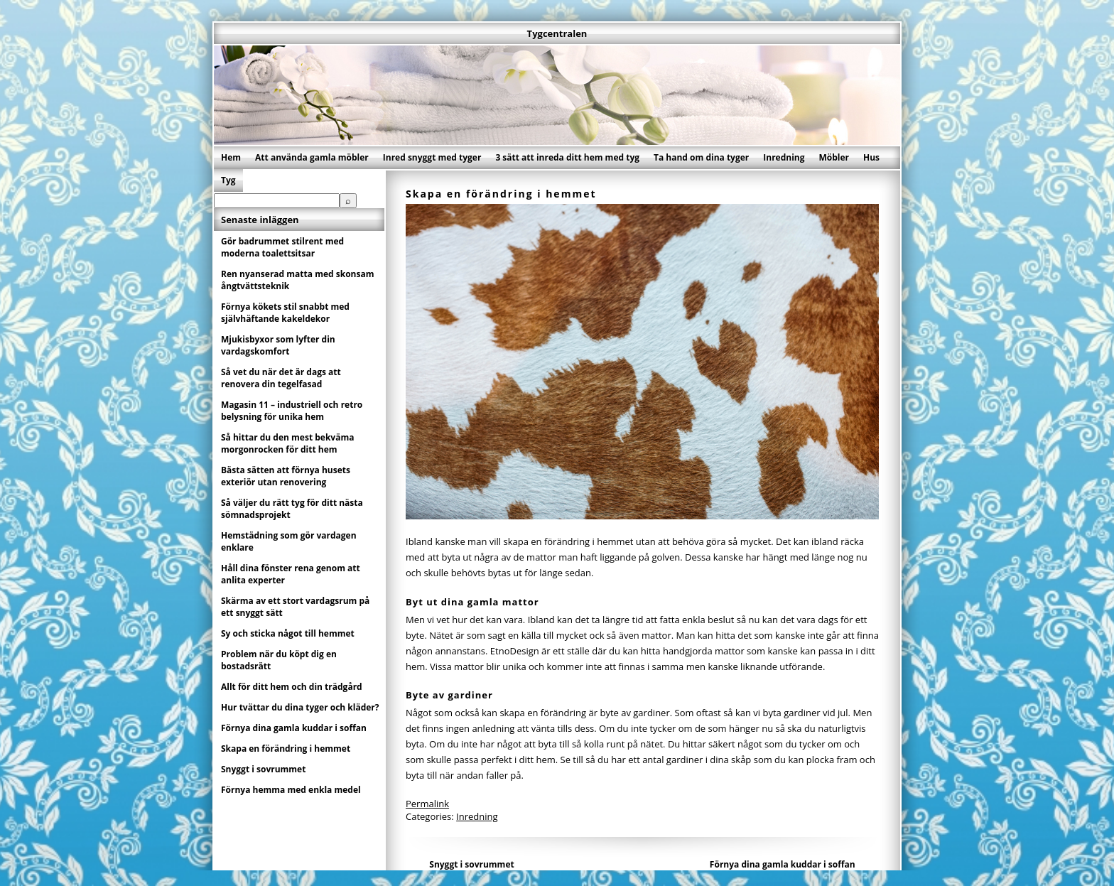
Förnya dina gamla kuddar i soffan (782, 864)
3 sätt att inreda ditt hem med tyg (567, 157)
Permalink (427, 803)
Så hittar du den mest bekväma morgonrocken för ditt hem (287, 443)
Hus (871, 157)
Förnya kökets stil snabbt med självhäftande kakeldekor (285, 313)
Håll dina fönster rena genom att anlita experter (290, 574)
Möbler (833, 157)
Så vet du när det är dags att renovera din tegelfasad (281, 378)
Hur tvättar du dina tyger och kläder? (300, 707)
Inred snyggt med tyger (432, 157)
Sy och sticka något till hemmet (288, 633)
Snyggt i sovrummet (471, 864)
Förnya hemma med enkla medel (291, 790)
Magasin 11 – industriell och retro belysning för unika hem (291, 411)
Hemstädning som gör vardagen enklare (289, 541)
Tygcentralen (557, 33)
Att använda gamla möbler (312, 157)
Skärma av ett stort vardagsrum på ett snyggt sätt (295, 607)
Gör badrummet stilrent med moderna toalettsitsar (282, 247)
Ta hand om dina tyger (701, 157)
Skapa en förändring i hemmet (285, 748)
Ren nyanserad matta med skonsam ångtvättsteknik (297, 280)
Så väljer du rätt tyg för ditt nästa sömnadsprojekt (292, 509)
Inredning (783, 157)
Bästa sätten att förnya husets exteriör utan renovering (285, 476)
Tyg (228, 180)
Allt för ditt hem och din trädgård (291, 687)
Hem (231, 157)
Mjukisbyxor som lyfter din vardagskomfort (278, 345)
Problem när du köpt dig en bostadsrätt (279, 660)
